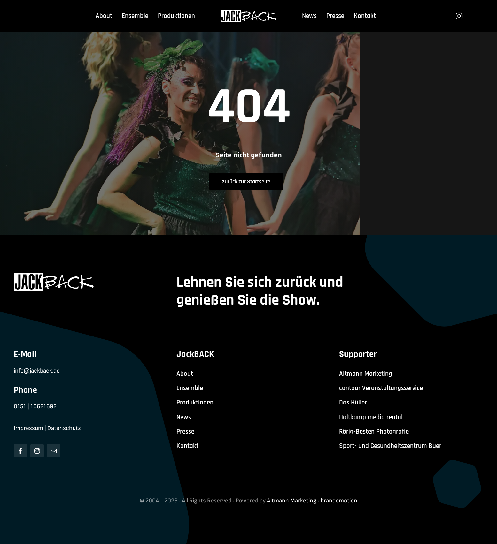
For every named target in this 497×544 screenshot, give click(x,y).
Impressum (28, 428)
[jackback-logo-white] (248, 13)
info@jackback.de (37, 370)
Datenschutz (64, 428)
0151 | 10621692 (35, 406)
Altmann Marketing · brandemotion (312, 500)
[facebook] (20, 450)
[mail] (53, 450)
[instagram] (37, 450)
